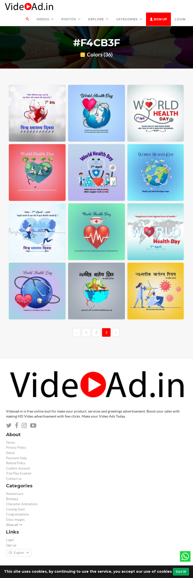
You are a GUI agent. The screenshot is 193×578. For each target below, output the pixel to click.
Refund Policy (15, 463)
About (10, 453)
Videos (45, 19)
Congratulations (17, 514)
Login (180, 19)
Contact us (14, 479)
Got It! (181, 571)
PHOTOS (71, 19)
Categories (129, 19)
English (19, 553)
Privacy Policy (16, 447)
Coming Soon (15, 509)
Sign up (158, 19)
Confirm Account (18, 468)
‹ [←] (76, 332)
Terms (10, 442)
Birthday (12, 499)
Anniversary (15, 494)
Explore (98, 19)
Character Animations (22, 504)
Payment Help (16, 458)
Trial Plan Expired (18, 473)
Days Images (15, 520)
